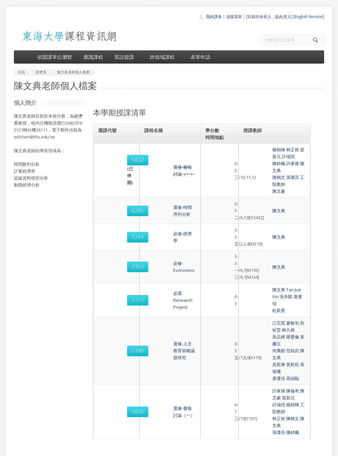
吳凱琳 (253, 288)
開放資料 (152, 423)
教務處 (124, 449)
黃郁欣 (267, 288)
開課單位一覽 (156, 394)
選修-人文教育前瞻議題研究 (172, 281)
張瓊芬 (267, 163)
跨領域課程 (164, 57)
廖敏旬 (267, 268)
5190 (109, 281)
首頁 (148, 387)
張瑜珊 (281, 288)
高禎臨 (267, 295)
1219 (109, 206)
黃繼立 (281, 274)
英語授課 (126, 57)
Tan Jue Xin (272, 248)
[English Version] (308, 16)
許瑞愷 (295, 150)
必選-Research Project (167, 252)
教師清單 (152, 431)
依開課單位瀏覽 (54, 57)
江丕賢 (253, 268)
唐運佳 (304, 248)
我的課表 (214, 16)
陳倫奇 (267, 308)
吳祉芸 (281, 268)
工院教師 (283, 163)
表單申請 (200, 57)
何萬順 (253, 281)
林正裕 (267, 150)
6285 (109, 186)
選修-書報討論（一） (166, 160)
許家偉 (267, 156)
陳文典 (281, 156)
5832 (109, 160)
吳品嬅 (253, 274)
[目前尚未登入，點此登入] (269, 16)
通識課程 (93, 57)
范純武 (267, 281)
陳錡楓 (253, 156)
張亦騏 (290, 248)
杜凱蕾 (253, 255)
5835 (109, 318)
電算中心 (103, 449)
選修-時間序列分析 (163, 186)
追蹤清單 (234, 16)
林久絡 (295, 268)
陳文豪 (253, 170)
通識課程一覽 (156, 402)
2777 (109, 251)
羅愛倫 (267, 274)
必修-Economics (161, 229)
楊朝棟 (253, 150)
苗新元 (281, 150)
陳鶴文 (253, 163)
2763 (109, 229)
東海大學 (19, 449)
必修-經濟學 (157, 206)
